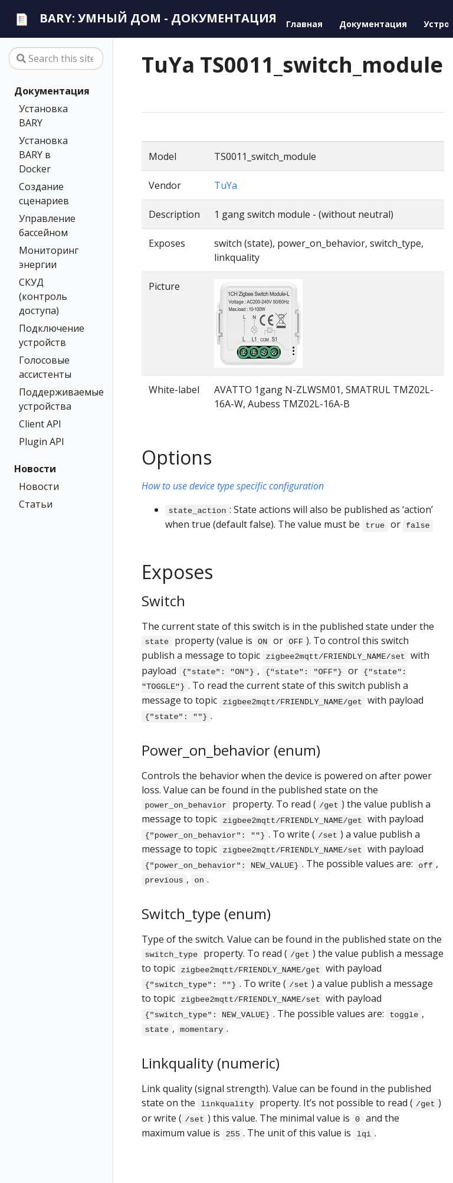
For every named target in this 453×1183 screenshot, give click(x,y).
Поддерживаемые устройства (53, 399)
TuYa (225, 185)
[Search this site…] (56, 58)
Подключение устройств (51, 335)
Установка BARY (43, 115)
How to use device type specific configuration (233, 485)
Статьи (35, 504)
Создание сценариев (44, 193)
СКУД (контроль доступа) (43, 296)
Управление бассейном (47, 225)
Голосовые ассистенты (45, 367)
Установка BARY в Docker (43, 154)
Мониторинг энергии (48, 257)
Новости (35, 468)
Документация (52, 90)
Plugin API (41, 441)
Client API (40, 423)
